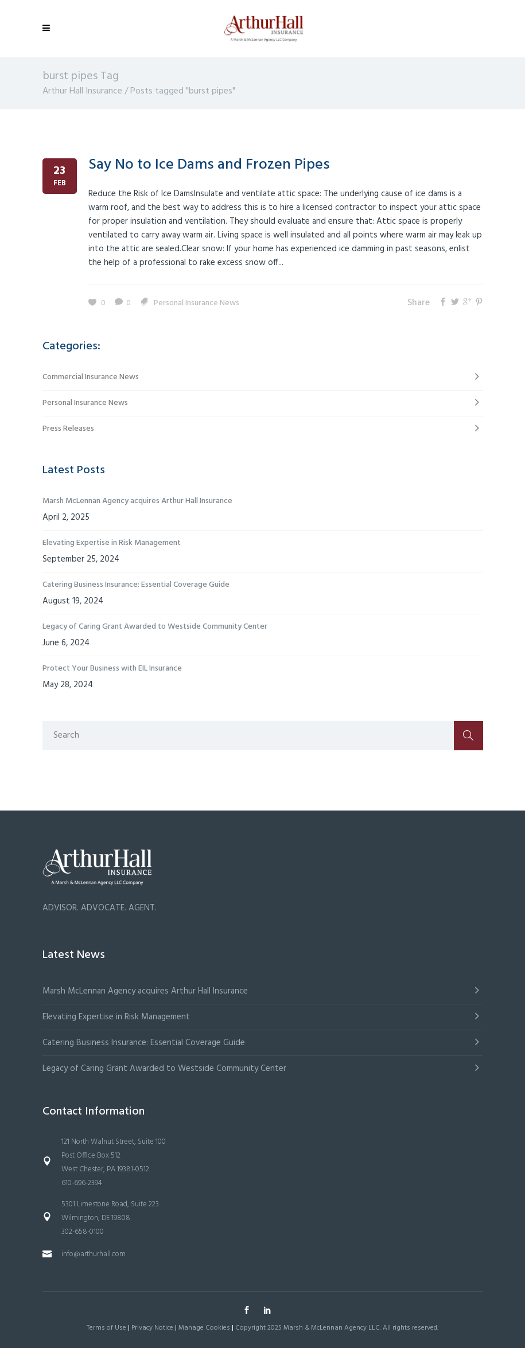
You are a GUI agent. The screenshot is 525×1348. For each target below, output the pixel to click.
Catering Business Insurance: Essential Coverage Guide (136, 584)
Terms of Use (106, 1328)
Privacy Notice (152, 1328)
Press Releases (68, 428)
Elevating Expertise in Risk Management (111, 543)
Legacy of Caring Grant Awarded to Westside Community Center (154, 626)
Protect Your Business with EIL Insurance (112, 668)
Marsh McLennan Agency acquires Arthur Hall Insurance (137, 501)
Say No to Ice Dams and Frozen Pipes (209, 165)
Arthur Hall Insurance (82, 91)
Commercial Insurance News (90, 377)
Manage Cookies (204, 1328)
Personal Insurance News (196, 303)
